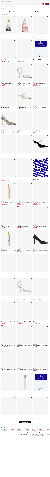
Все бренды (13, 6)
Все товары (8, 6)
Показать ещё (25, 422)
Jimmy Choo (3, 58)
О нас (47, 3)
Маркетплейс (3, 6)
